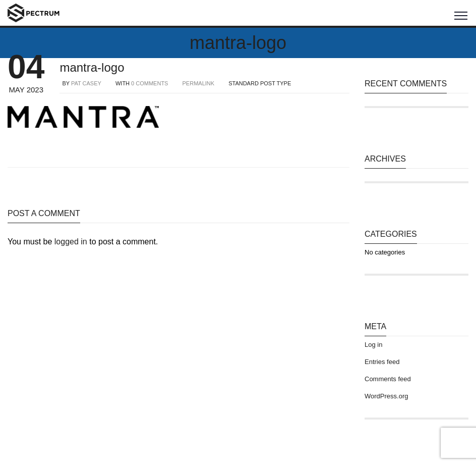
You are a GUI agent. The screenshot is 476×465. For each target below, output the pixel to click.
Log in (373, 344)
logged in (70, 241)
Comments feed (388, 379)
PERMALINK (199, 83)
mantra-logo (92, 67)
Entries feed (382, 362)
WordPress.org (386, 396)
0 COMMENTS (149, 83)
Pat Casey (86, 83)
